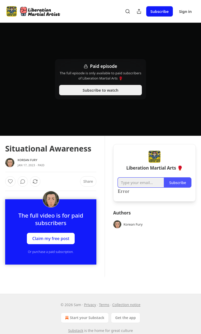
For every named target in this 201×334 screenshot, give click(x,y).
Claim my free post (50, 238)
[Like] (10, 181)
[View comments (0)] (23, 181)
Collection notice (126, 304)
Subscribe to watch (101, 90)
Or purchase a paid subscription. (51, 252)
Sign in (185, 11)
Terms (104, 304)
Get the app (125, 317)
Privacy (90, 304)
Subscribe (159, 11)
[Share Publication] (139, 11)
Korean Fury (27, 160)
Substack (75, 330)
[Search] (127, 11)
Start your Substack (84, 318)
